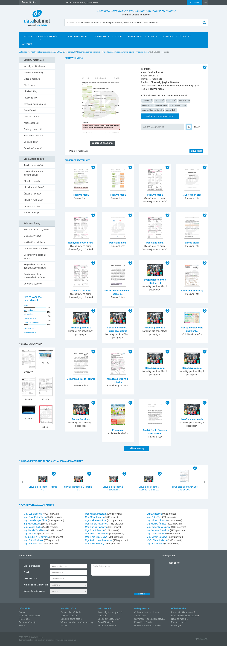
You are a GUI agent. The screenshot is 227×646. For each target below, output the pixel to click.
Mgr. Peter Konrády (94, 543)
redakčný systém (45, 640)
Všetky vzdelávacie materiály (40, 36)
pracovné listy (184, 100)
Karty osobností (31, 123)
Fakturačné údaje (27, 622)
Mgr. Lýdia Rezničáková (97, 533)
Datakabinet (24, 52)
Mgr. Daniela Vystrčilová (35, 520)
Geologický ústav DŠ (107, 619)
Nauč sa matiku (178, 619)
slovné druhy (171, 110)
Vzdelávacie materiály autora (160, 116)
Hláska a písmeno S (155, 327)
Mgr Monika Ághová (156, 523)
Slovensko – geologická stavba (149, 619)
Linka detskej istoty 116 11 (184, 615)
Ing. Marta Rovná (32, 523)
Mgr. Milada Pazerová (95, 514)
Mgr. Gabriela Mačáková (159, 527)
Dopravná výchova (33, 283)
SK (205, 2)
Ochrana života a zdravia (36, 248)
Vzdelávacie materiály (29, 615)
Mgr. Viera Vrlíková (33, 543)
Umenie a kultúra (32, 206)
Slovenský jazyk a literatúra (88, 52)
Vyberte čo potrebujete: (34, 591)
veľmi (26, 306)
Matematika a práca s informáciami (33, 173)
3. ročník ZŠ (159, 100)
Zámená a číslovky (81, 290)
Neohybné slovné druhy (80, 242)
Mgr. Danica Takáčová (96, 527)
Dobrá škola (102, 36)
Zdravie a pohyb (31, 212)
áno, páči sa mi (29, 310)
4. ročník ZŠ (70, 52)
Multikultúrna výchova (34, 242)
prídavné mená (161, 105)
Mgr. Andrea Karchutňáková (98, 540)
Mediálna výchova (32, 236)
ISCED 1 (60, 52)
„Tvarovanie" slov (192, 195)
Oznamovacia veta (154, 368)
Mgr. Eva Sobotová (94, 530)
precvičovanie (147, 105)
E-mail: (27, 572)
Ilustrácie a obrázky (33, 135)
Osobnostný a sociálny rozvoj (35, 256)
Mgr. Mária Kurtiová (156, 533)
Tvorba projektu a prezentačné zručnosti (34, 276)
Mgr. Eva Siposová (33, 514)
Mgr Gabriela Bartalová (158, 530)
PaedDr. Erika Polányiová (36, 537)
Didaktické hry (31, 91)
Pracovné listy (30, 97)
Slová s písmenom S (192, 419)
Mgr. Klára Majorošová (96, 537)
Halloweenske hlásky (192, 290)
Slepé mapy (29, 85)
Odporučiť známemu (102, 143)
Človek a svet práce (33, 200)
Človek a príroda (32, 181)
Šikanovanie (140, 615)
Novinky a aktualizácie (35, 66)
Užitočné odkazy (69, 615)
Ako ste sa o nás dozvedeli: (36, 585)
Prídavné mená (142, 52)
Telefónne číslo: (31, 578)
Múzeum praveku (105, 625)
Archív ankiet (29, 333)
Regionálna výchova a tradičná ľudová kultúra (35, 266)
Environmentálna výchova (36, 229)
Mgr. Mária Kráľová (94, 517)
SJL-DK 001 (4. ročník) (154, 126)
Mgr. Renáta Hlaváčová (96, 523)
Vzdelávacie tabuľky (33, 72)
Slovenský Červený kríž (108, 612)
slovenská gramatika (178, 105)
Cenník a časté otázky (177, 36)
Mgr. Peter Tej (153, 517)
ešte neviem (28, 314)
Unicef (100, 615)
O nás (119, 36)
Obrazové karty (31, 116)
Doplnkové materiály (34, 148)
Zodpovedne (177, 622)
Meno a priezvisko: (32, 566)
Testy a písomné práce (35, 104)
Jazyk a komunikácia (34, 165)
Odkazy (152, 36)
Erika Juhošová (154, 514)
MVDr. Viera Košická (157, 540)
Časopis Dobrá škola (71, 612)
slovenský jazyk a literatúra (153, 110)
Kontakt (27, 44)
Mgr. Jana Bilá (31, 533)
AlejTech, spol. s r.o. (67, 640)
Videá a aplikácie (32, 79)
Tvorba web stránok (27, 640)
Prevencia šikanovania (182, 612)
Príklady (175, 625)
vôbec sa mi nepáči (31, 322)
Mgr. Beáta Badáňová (95, 520)
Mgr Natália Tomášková (35, 530)
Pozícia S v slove (81, 419)
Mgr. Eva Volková (155, 543)
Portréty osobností (33, 129)
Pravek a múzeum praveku (147, 625)
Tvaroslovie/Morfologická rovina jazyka (118, 52)
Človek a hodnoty (32, 193)
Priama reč (118, 430)
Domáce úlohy (31, 142)
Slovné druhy (192, 242)
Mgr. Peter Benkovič (33, 540)
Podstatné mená (117, 242)
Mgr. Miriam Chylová (157, 520)
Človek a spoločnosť (34, 187)
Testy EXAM (30, 110)
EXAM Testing (104, 622)
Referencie (135, 36)
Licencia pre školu (76, 36)
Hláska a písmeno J (81, 327)
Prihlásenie (194, 2)
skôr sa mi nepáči (30, 318)
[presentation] (115, 583)
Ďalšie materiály (136, 448)
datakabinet (174, 563)
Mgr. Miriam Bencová (157, 537)
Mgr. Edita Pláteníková (35, 517)
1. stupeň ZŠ (147, 100)
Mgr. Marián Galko (33, 527)
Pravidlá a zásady (143, 622)
